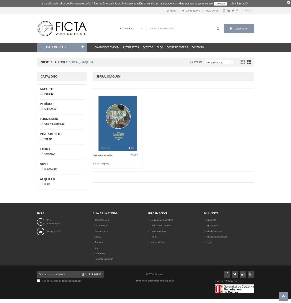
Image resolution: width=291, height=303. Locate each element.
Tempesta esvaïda (102, 155)
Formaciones (101, 230)
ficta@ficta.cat (54, 231)
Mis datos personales (216, 236)
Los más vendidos (104, 258)
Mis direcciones (214, 230)
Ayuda (154, 236)
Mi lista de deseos (191, 10)
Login (209, 241)
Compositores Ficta (107, 46)
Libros (98, 236)
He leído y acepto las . (61, 280)
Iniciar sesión (211, 10)
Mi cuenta (171, 10)
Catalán (50, 153)
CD (96, 247)
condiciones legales (71, 280)
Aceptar (221, 3)
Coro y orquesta (54, 123)
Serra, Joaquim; (101, 163)
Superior (50, 168)
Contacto (198, 46)
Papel (49, 93)
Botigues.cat (168, 280)
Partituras (99, 241)
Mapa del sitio (157, 241)
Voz (48, 138)
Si (47, 183)
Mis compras (212, 225)
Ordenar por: (196, 61)
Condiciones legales (161, 225)
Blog (160, 46)
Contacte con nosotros (162, 219)
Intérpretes (131, 46)
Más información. (239, 3)
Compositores (102, 219)
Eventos (148, 46)
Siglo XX (50, 108)
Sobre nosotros (177, 46)
